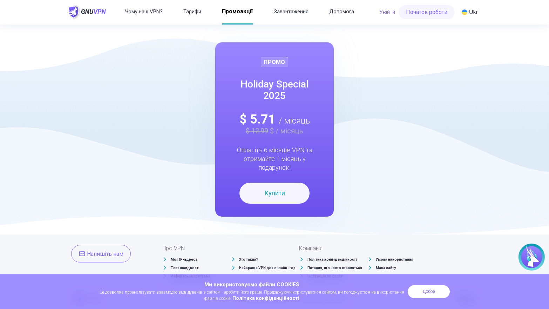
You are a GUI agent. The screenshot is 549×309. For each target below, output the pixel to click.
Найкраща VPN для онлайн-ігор (267, 268)
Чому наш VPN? (144, 11)
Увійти (387, 12)
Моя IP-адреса (184, 259)
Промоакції (237, 11)
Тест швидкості (185, 268)
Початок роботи (426, 12)
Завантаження (291, 11)
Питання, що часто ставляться (334, 268)
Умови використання (394, 259)
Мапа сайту (386, 268)
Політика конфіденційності (332, 259)
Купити (274, 193)
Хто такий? (248, 259)
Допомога (341, 11)
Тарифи (192, 11)
